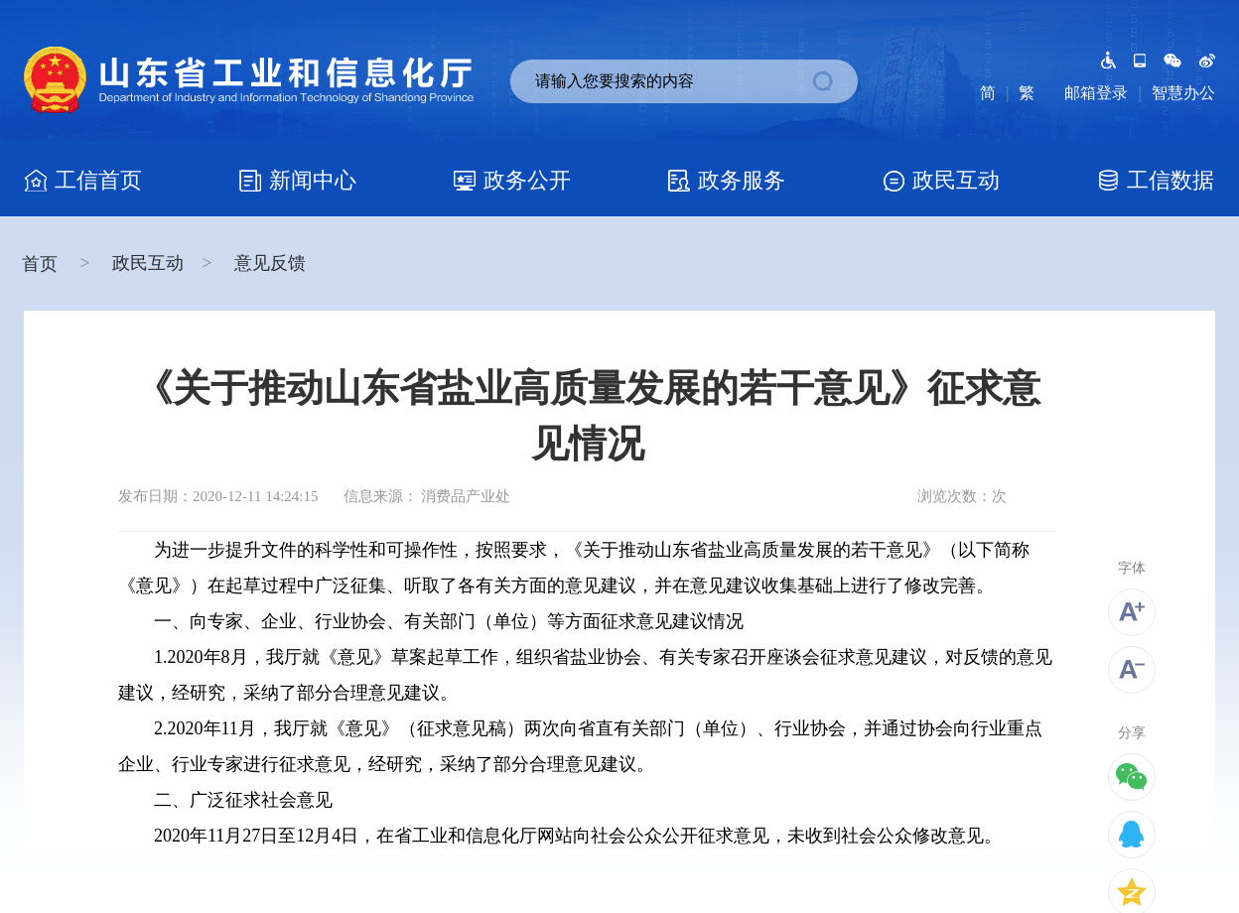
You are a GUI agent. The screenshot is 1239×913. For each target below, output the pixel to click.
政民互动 (148, 263)
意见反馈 (270, 263)
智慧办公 (1183, 92)
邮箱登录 (1096, 92)
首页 (42, 264)
